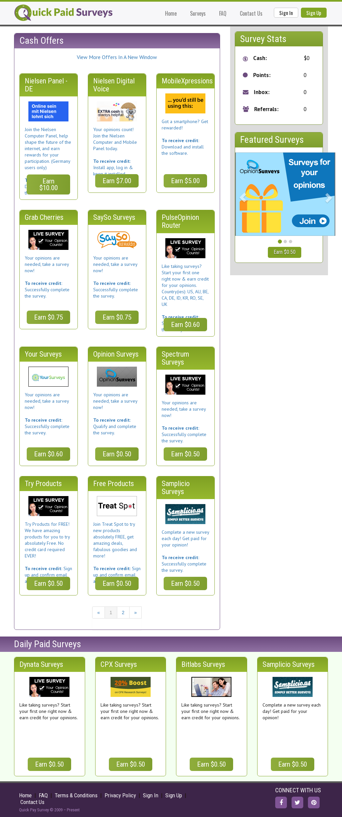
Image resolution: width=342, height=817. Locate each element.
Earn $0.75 (48, 317)
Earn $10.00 (48, 184)
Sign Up (313, 12)
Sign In (286, 12)
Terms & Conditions (76, 795)
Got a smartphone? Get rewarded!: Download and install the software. (185, 137)
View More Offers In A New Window (117, 57)
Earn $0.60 (185, 325)
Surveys (198, 13)
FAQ (222, 13)
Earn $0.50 (117, 454)
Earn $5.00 (185, 181)
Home (171, 13)
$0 (307, 58)
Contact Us (251, 13)
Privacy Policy (120, 795)
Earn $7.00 (117, 181)
